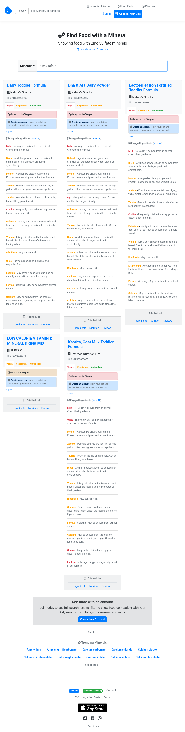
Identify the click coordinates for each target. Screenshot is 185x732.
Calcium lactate (120, 657)
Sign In (106, 13)
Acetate (10, 185)
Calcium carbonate (93, 649)
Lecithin (10, 273)
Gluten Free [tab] (35, 105)
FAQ (77, 697)
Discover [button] (149, 6)
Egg (69, 197)
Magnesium (134, 265)
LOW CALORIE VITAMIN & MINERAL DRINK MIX (29, 340)
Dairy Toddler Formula (26, 85)
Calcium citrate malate (38, 657)
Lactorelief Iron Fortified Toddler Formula (150, 87)
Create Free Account (92, 619)
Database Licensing (93, 690)
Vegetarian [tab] (21, 105)
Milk (8, 146)
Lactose (71, 562)
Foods (21, 10)
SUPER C (14, 350)
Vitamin (10, 237)
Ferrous (10, 285)
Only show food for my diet (92, 49)
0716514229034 (139, 102)
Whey (70, 420)
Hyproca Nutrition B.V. (84, 354)
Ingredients (19, 324)
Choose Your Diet (128, 13)
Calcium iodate (95, 657)
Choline (10, 209)
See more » (92, 664)
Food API (74, 690)
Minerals (26, 66)
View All (35, 138)
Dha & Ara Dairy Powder (89, 85)
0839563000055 (78, 359)
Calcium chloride (122, 649)
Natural (71, 158)
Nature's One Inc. (20, 92)
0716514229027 (78, 98)
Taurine (10, 197)
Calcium (10, 297)
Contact (111, 690)
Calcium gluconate (69, 657)
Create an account (19, 122)
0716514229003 (17, 98)
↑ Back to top (92, 632)
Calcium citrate (147, 649)
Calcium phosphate (148, 657)
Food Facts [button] (126, 6)
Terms (107, 697)
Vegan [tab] (9, 105)
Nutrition (33, 324)
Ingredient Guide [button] (98, 6)
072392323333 (16, 356)
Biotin (9, 158)
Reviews (45, 324)
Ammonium (34, 649)
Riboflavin (11, 252)
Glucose (71, 507)
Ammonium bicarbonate (61, 649)
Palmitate (11, 221)
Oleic (9, 261)
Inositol (10, 173)
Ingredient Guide (91, 697)
